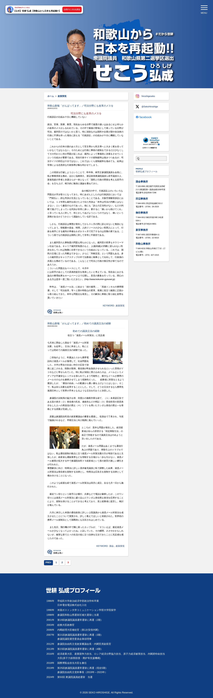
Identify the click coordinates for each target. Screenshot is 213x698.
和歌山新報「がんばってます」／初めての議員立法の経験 (79, 323)
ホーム (50, 96)
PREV (48, 562)
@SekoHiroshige (147, 106)
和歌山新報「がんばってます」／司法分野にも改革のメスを (80, 105)
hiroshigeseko (145, 96)
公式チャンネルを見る (72, 9)
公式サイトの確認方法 (149, 148)
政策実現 (120, 305)
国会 (111, 546)
